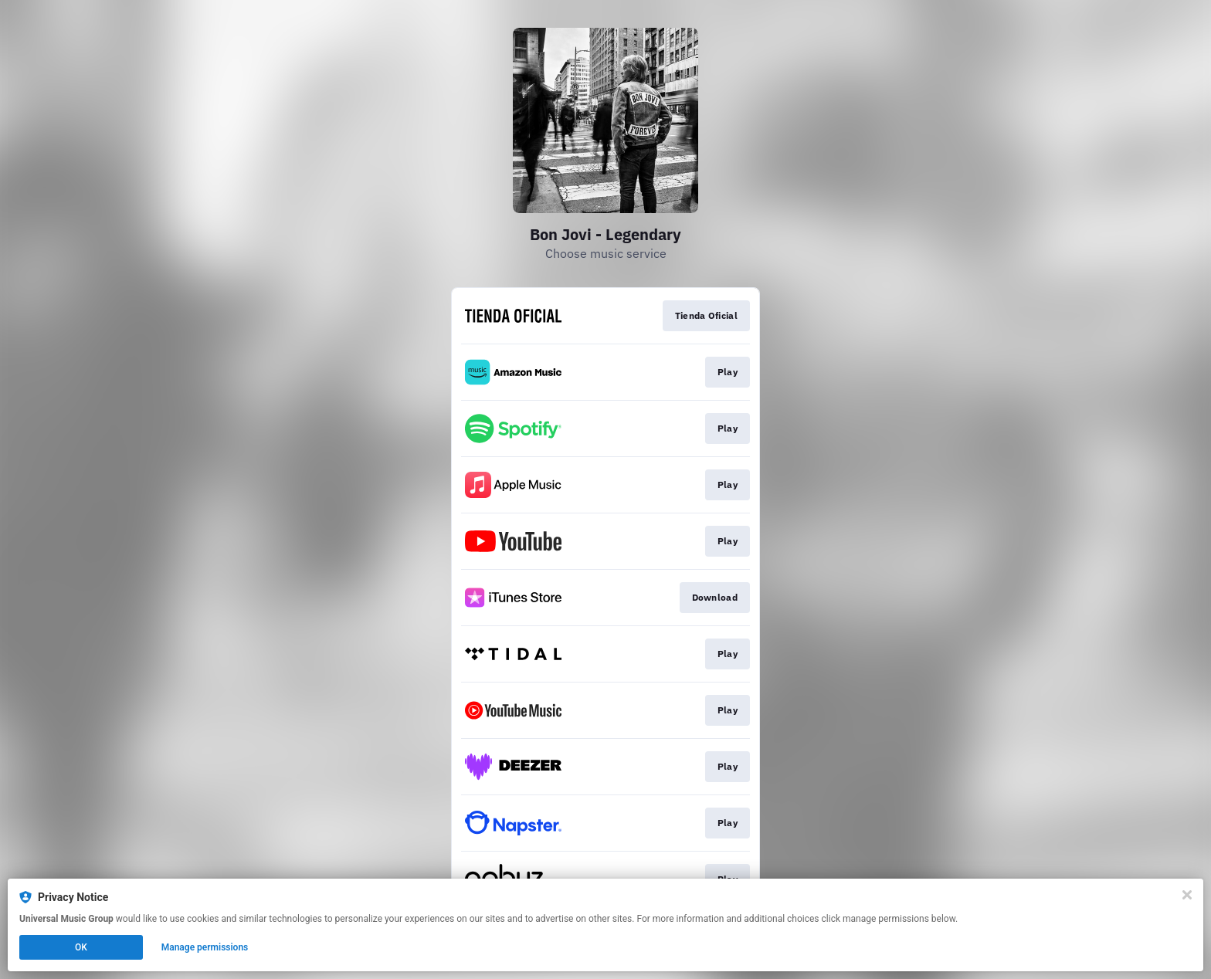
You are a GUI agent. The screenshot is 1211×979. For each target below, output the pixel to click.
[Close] (1187, 894)
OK (81, 947)
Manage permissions (205, 947)
